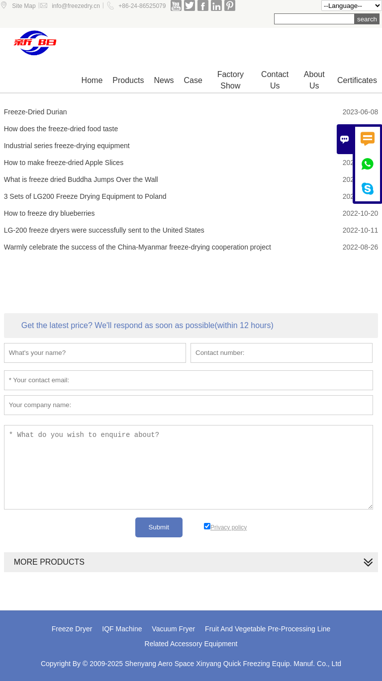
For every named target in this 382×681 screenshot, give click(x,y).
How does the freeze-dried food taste (61, 129)
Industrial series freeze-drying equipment (67, 146)
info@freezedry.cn (76, 5)
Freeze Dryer (72, 629)
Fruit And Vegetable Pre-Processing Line (267, 629)
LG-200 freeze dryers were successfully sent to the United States (104, 230)
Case (193, 80)
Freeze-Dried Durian (35, 112)
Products (128, 80)
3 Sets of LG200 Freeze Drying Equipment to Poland (85, 196)
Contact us (274, 80)
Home (92, 80)
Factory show (230, 80)
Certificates (357, 80)
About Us (314, 80)
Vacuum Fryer (173, 629)
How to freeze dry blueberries (49, 213)
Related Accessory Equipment (191, 644)
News (164, 80)
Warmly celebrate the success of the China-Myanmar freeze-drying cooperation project (137, 247)
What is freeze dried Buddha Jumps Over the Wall (81, 179)
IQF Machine (122, 629)
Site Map (23, 5)
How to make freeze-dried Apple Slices (63, 163)
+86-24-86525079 (142, 5)
